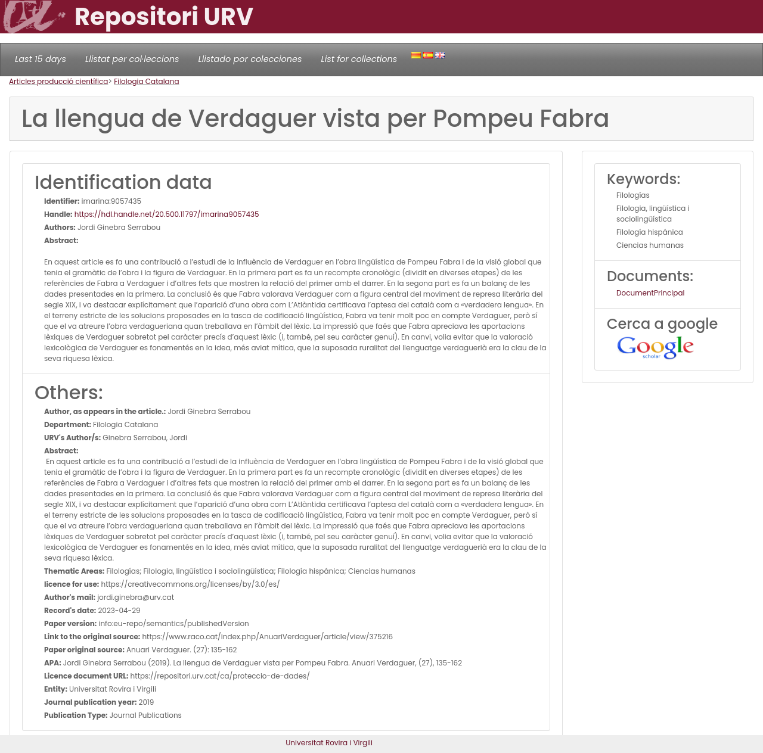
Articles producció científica (58, 81)
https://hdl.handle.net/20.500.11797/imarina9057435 (166, 214)
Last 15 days (40, 59)
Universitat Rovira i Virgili (329, 743)
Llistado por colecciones (250, 59)
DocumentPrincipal (650, 293)
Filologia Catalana (146, 81)
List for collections (359, 59)
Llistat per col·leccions (132, 59)
